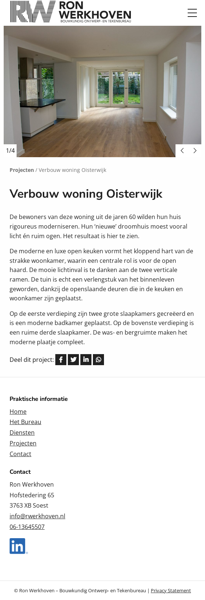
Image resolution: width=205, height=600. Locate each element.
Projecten (23, 443)
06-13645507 (27, 527)
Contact (20, 454)
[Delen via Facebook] (60, 359)
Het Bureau (25, 422)
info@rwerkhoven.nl (37, 516)
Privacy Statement (171, 590)
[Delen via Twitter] (73, 359)
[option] (102, 91)
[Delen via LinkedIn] (85, 359)
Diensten (22, 432)
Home (18, 411)
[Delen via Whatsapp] (98, 359)
